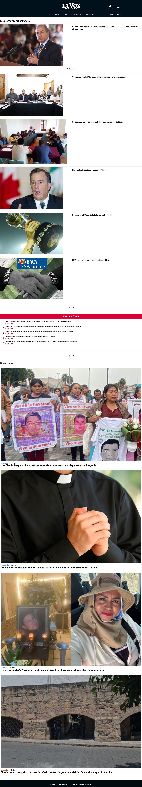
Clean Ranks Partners (77, 784)
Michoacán (57, 14)
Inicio (50, 14)
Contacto (89, 784)
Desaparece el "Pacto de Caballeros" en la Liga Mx (92, 215)
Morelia (66, 14)
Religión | (5, 565)
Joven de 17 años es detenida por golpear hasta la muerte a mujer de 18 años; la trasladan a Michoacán (38, 321)
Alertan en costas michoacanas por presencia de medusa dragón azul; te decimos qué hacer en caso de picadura (41, 342)
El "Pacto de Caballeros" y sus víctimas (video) (90, 260)
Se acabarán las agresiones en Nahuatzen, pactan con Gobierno (97, 122)
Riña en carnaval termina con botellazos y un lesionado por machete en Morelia (30, 337)
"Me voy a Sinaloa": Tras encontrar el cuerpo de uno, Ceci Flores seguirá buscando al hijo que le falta (52, 670)
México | (5, 463)
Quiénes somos (63, 784)
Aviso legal (53, 784)
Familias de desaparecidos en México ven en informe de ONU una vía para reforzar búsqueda (48, 465)
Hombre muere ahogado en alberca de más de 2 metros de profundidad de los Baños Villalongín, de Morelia (39, 332)
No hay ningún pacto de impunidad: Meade (89, 170)
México (82, 14)
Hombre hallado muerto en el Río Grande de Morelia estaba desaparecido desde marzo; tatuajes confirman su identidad (43, 326)
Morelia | (5, 770)
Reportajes (89, 14)
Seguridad (74, 14)
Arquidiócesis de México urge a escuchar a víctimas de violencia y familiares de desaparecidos (49, 567)
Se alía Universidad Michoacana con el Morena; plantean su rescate (99, 77)
